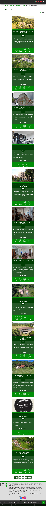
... (28, 477)
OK (43, 502)
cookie (22, 502)
